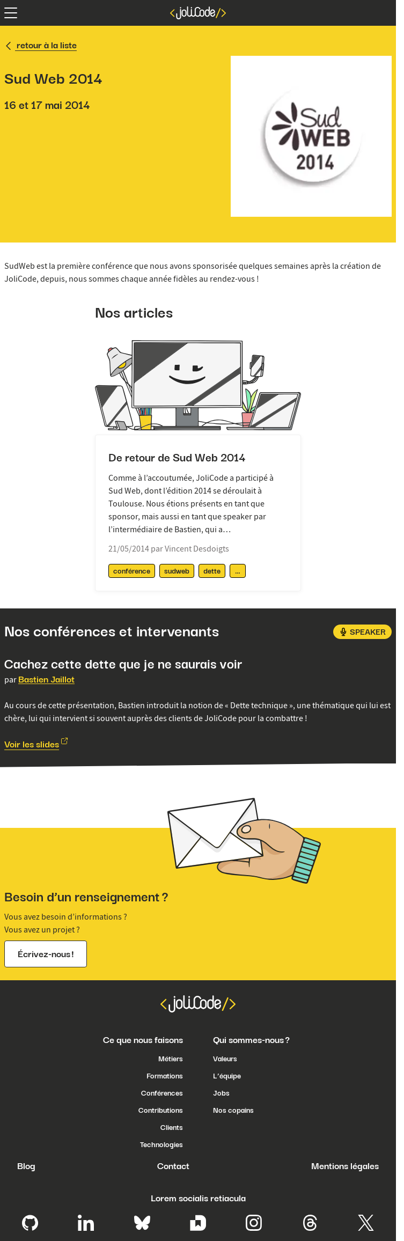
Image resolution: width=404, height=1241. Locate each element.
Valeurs (225, 1058)
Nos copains (233, 1110)
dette (212, 571)
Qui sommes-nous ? (251, 1039)
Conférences (162, 1093)
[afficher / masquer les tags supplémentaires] (238, 571)
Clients (171, 1127)
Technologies (161, 1144)
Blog (26, 1166)
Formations (164, 1075)
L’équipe (227, 1075)
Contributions (160, 1110)
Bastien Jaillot (46, 679)
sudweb (176, 571)
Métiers (170, 1058)
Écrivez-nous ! (46, 954)
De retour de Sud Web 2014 (177, 457)
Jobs (221, 1093)
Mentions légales (345, 1166)
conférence (131, 571)
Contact (173, 1166)
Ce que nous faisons (143, 1039)
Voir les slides (31, 744)
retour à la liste (40, 45)
